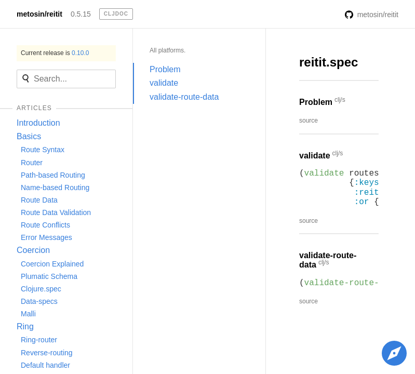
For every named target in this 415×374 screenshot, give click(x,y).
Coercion (33, 250)
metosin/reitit (39, 14)
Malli (28, 314)
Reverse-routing (47, 353)
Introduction (38, 122)
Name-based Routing (55, 187)
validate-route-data (184, 96)
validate (164, 82)
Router (32, 162)
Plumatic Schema (49, 276)
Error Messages (46, 237)
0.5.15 (81, 14)
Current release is (55, 53)
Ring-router (39, 340)
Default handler (45, 365)
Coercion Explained (52, 264)
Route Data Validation (56, 212)
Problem (165, 69)
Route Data (39, 200)
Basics (29, 136)
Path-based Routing (53, 175)
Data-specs (39, 301)
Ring (25, 326)
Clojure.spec (41, 289)
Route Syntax (42, 149)
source (308, 120)
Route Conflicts (45, 225)
